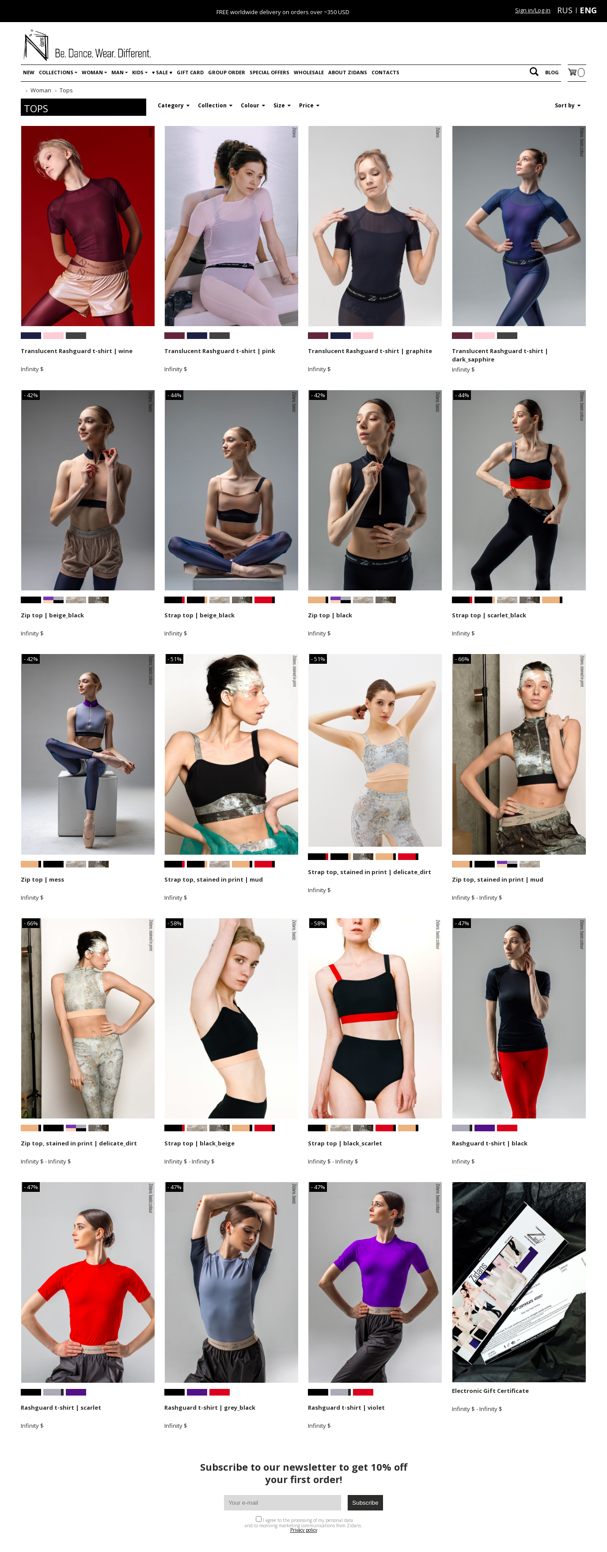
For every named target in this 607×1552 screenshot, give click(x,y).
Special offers (269, 72)
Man (117, 72)
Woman (92, 72)
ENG (588, 10)
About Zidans (347, 72)
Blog (552, 72)
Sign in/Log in (532, 10)
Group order (226, 72)
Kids (138, 72)
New (28, 72)
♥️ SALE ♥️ (162, 72)
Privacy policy (303, 1530)
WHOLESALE (309, 72)
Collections (56, 72)
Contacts (385, 72)
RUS (565, 10)
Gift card (190, 72)
